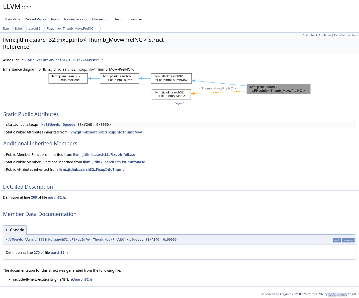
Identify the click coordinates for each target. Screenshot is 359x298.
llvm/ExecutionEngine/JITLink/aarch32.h (63, 60)
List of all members (346, 35)
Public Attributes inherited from (64, 169)
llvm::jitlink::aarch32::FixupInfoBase (104, 154)
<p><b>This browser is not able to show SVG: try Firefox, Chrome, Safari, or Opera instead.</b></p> (179, 86)
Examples (135, 19)
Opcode (69, 124)
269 (34, 197)
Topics (55, 19)
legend (179, 103)
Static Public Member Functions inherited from (74, 162)
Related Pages (35, 19)
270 (37, 252)
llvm (6, 28)
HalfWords (50, 124)
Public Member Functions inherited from (69, 154)
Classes (99, 19)
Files (117, 19)
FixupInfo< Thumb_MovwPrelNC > (71, 28)
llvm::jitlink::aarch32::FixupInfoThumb (92, 169)
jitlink (18, 28)
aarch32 (34, 28)
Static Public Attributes (317, 35)
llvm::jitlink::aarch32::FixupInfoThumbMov (105, 132)
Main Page (12, 19)
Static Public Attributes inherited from (72, 132)
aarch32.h (56, 197)
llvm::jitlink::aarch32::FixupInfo (57, 239)
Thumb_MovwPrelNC (108, 239)
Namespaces (75, 19)
